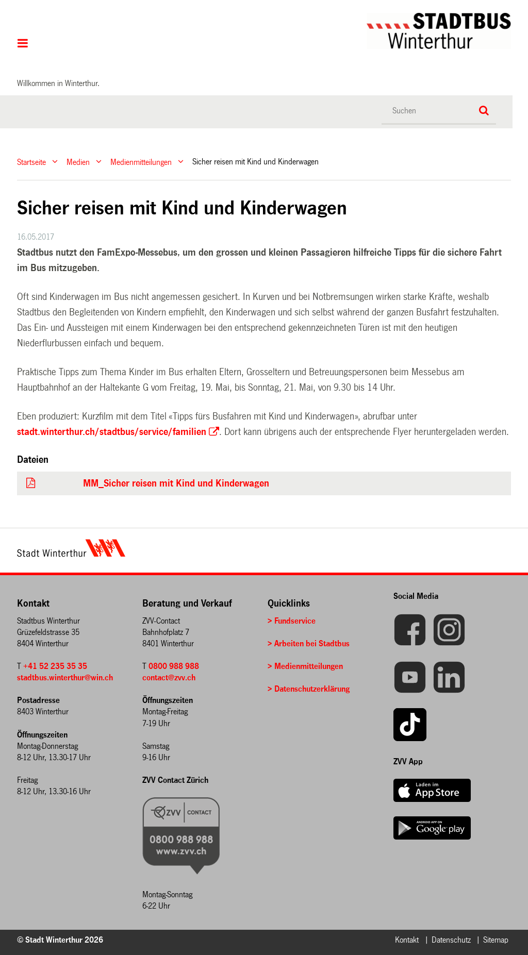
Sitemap (495, 939)
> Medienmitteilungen (305, 666)
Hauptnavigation (23, 44)
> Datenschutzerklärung (309, 688)
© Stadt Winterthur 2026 (60, 939)
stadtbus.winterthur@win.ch (65, 677)
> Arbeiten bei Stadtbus (309, 643)
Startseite (31, 161)
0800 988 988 (173, 666)
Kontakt (407, 939)
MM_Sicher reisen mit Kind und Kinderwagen (176, 483)
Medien (78, 161)
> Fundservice (292, 620)
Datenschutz (451, 939)
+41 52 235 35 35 (55, 666)
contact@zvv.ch (168, 677)
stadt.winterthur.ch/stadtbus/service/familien (111, 432)
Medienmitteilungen (141, 161)
